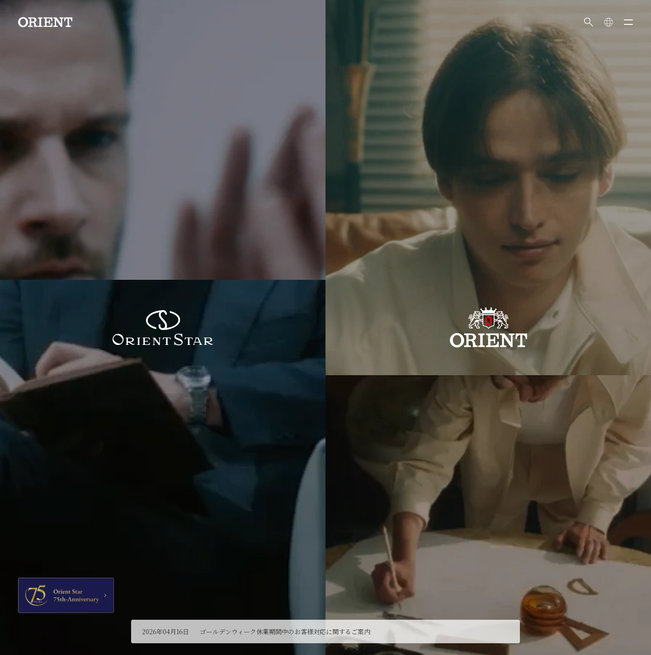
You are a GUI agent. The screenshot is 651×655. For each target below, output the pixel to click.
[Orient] (45, 22)
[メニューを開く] (628, 22)
